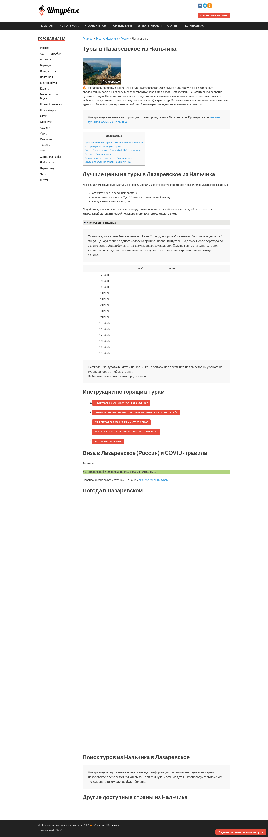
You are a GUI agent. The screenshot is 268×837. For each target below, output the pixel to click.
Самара (45, 127)
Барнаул (45, 65)
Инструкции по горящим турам (103, 146)
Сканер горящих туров (213, 16)
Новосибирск (48, 110)
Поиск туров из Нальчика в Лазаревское (108, 157)
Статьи (172, 25)
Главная (47, 25)
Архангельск (48, 59)
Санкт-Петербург (51, 53)
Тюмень (45, 145)
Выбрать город (148, 25)
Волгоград (46, 76)
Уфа (42, 150)
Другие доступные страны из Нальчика (108, 161)
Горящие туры (122, 25)
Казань (44, 88)
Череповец (47, 168)
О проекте (99, 824)
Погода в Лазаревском (98, 153)
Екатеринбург (48, 82)
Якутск (44, 179)
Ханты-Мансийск (50, 156)
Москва (44, 47)
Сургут (44, 133)
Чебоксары (47, 162)
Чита (43, 174)
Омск (43, 115)
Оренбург (46, 121)
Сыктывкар (47, 139)
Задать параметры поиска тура (241, 832)
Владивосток (48, 71)
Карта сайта (113, 824)
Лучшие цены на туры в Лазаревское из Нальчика (114, 142)
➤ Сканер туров (95, 25)
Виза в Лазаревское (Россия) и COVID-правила (113, 150)
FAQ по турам (67, 25)
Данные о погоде (47, 830)
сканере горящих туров (153, 479)
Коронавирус (194, 25)
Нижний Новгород (51, 104)
